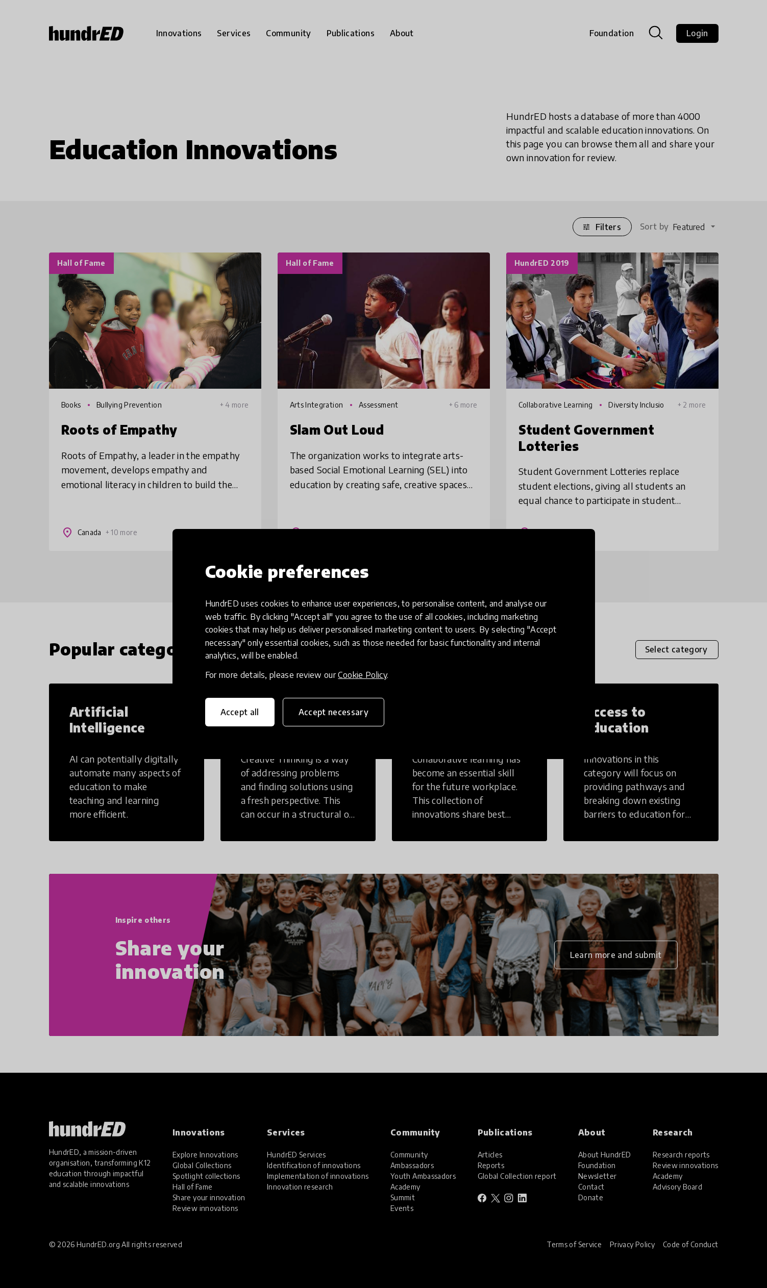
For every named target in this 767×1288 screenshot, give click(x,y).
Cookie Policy (362, 675)
